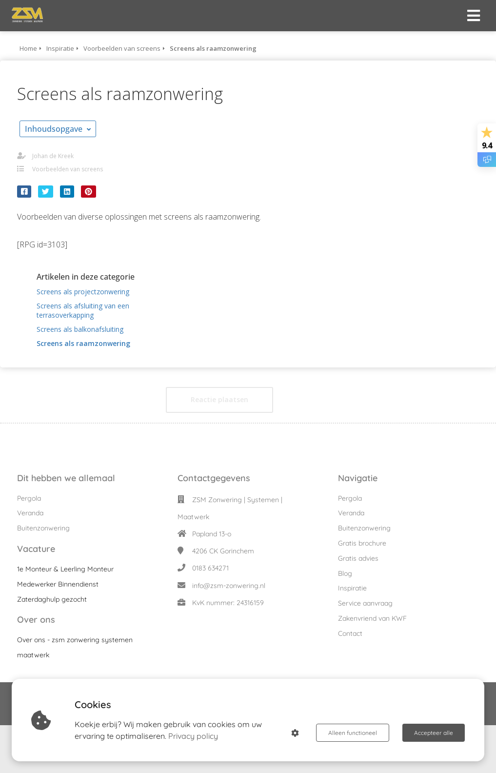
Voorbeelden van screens (67, 169)
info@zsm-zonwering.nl (228, 585)
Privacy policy (193, 736)
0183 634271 (210, 568)
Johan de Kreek (53, 156)
